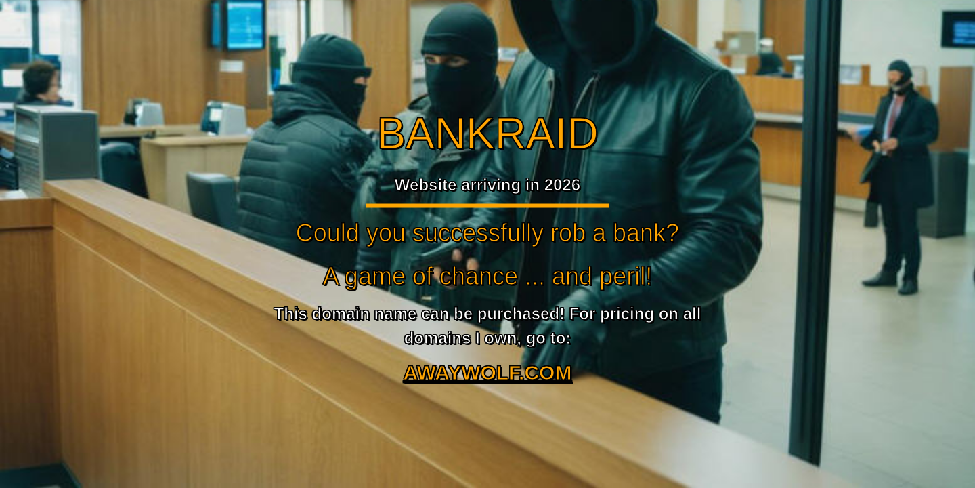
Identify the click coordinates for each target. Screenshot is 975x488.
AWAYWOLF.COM (488, 372)
